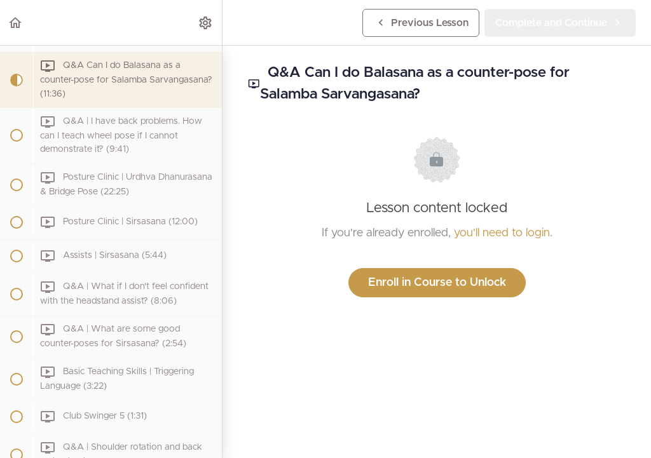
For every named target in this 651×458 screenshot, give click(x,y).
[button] (16, 22)
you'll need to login (502, 233)
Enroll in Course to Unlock (437, 282)
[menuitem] (206, 22)
